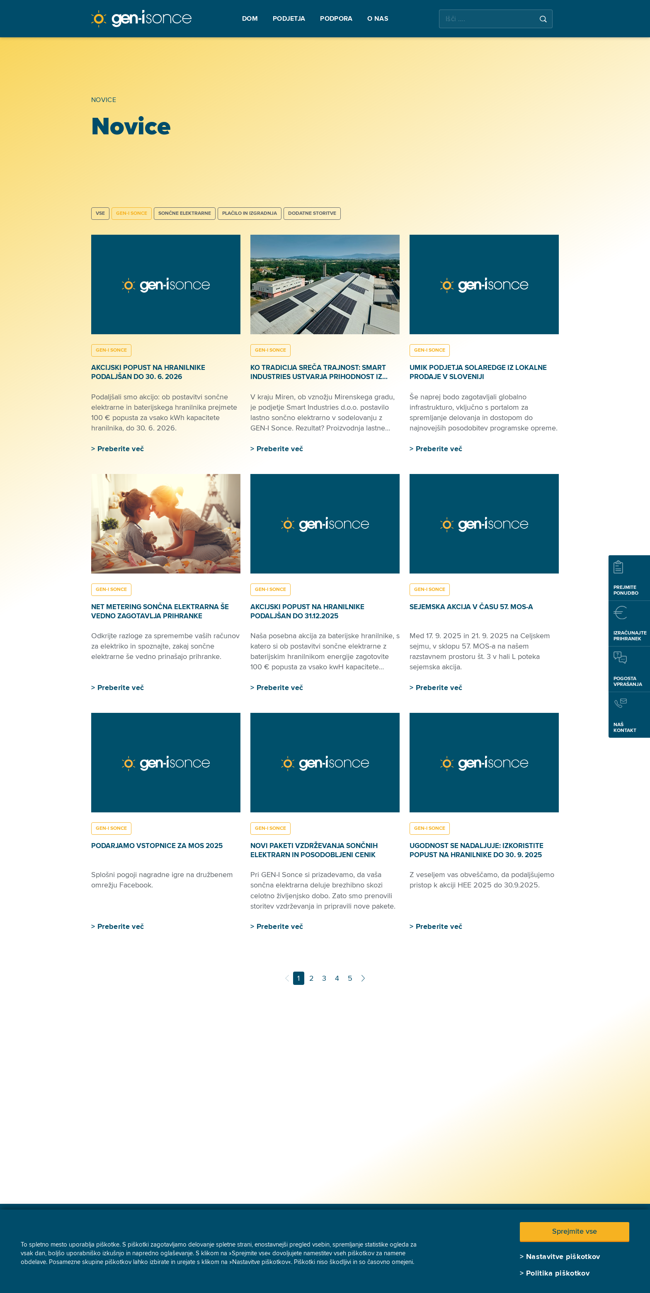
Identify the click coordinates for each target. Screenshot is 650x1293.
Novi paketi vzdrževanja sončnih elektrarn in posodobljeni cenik (314, 850)
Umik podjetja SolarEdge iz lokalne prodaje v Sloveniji (478, 372)
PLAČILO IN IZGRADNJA (249, 213)
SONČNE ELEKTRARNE (184, 213)
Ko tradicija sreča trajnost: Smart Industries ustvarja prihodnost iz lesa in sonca (318, 376)
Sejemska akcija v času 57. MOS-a (471, 607)
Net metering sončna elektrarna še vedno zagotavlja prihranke (160, 611)
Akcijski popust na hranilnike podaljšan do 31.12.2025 (307, 611)
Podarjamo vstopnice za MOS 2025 (157, 845)
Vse (100, 213)
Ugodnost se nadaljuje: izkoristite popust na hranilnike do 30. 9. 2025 (476, 850)
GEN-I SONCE (131, 213)
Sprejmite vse (574, 1231)
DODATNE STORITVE (312, 213)
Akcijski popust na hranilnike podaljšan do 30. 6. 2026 (148, 372)
